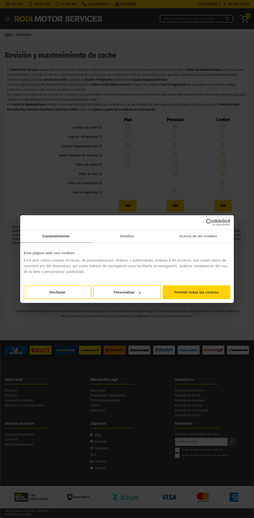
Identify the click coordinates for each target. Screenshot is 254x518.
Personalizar (127, 292)
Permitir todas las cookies (196, 292)
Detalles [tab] (127, 236)
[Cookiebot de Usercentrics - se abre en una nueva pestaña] (209, 222)
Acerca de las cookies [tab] (198, 236)
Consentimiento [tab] (56, 236)
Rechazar (58, 292)
